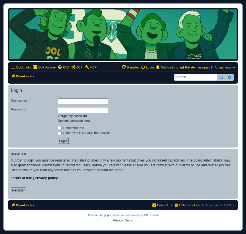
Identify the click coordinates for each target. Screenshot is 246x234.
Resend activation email (74, 120)
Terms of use (21, 178)
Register (18, 190)
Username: (19, 100)
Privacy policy (46, 178)
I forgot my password (72, 116)
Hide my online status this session (84, 132)
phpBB (108, 215)
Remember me (71, 128)
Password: (19, 109)
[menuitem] (63, 67)
